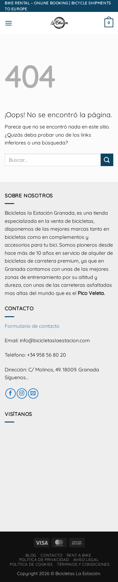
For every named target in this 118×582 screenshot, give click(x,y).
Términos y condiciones (83, 564)
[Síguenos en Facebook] (10, 393)
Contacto (51, 555)
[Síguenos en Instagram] (22, 393)
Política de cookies (31, 564)
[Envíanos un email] (33, 393)
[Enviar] (107, 160)
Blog (31, 555)
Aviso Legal (86, 559)
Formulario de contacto (32, 326)
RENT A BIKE (79, 555)
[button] (8, 23)
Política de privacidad (44, 559)
